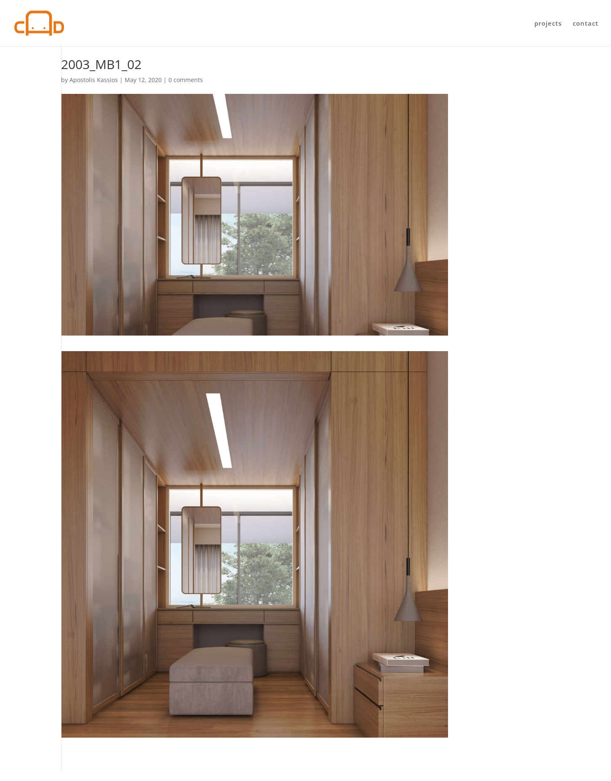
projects (548, 23)
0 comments (185, 80)
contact (585, 23)
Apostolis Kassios (93, 80)
